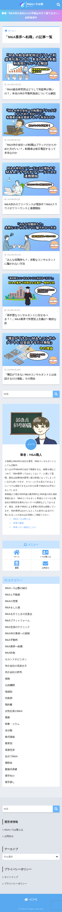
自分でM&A (11, 756)
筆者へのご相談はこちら (24, 527)
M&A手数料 (11, 640)
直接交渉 (10, 750)
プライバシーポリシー (15, 883)
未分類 (8, 730)
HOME (30, 899)
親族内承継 (11, 769)
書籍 (16, 565)
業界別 (8, 743)
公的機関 (10, 685)
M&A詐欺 (10, 653)
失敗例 (8, 698)
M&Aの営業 (11, 601)
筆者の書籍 (18, 523)
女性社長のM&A (13, 711)
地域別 (8, 691)
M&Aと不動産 (12, 594)
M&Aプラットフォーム (17, 620)
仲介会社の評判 (13, 672)
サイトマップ (11, 877)
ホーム (16, 554)
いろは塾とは (45, 554)
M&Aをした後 (12, 607)
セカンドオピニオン (16, 659)
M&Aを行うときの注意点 (18, 614)
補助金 (8, 762)
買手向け (10, 775)
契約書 (8, 704)
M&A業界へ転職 (13, 646)
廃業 (7, 717)
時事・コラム (12, 724)
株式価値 (10, 737)
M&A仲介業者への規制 (17, 633)
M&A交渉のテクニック (17, 627)
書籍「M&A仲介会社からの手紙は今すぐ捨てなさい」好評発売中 (31, 15)
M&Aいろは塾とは (21, 519)
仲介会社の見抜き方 (16, 666)
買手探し (10, 782)
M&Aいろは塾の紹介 (16, 588)
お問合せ (45, 565)
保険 (7, 678)
